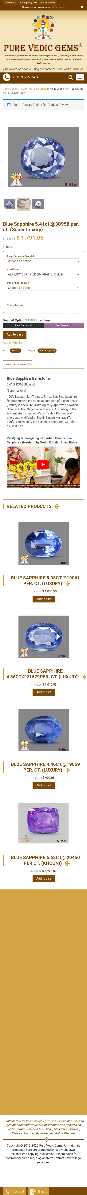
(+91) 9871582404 (20, 77)
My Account (48, 2)
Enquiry (38, 1192)
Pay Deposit (23, 325)
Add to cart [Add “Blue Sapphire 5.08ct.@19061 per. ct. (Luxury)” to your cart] (43, 599)
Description (10, 364)
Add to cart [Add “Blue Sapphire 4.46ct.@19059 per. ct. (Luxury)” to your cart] (43, 785)
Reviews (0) (24, 364)
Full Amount (63, 325)
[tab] (10, 364)
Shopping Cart (28, 2)
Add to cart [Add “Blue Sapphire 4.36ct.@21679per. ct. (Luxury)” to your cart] (43, 692)
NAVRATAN (26, 88)
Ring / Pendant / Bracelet (20, 256)
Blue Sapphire (41, 88)
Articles (75, 1121)
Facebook (36, 1121)
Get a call (14, 1192)
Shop (15, 88)
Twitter (48, 1121)
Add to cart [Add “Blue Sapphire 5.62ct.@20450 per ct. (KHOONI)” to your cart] (43, 878)
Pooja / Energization (18, 283)
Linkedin (60, 1121)
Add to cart (15, 334)
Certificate (13, 269)
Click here (59, 7)
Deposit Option (26, 320)
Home (6, 88)
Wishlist (10, 2)
